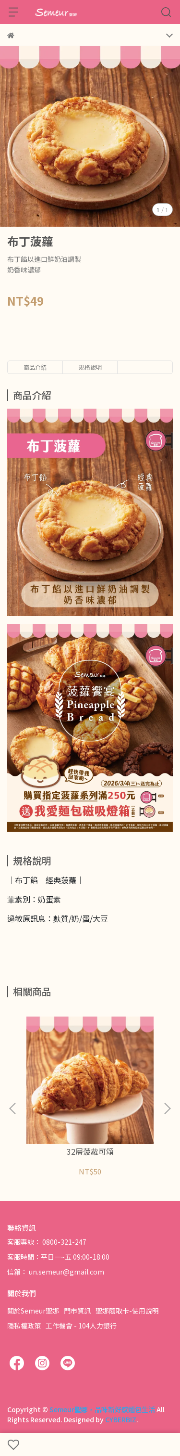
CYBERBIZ (120, 1419)
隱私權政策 (24, 1325)
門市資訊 (77, 1310)
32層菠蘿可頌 (90, 1151)
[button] (167, 1108)
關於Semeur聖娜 (33, 1310)
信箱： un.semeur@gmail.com (55, 1271)
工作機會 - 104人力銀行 (81, 1325)
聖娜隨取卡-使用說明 (127, 1310)
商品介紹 (35, 367)
